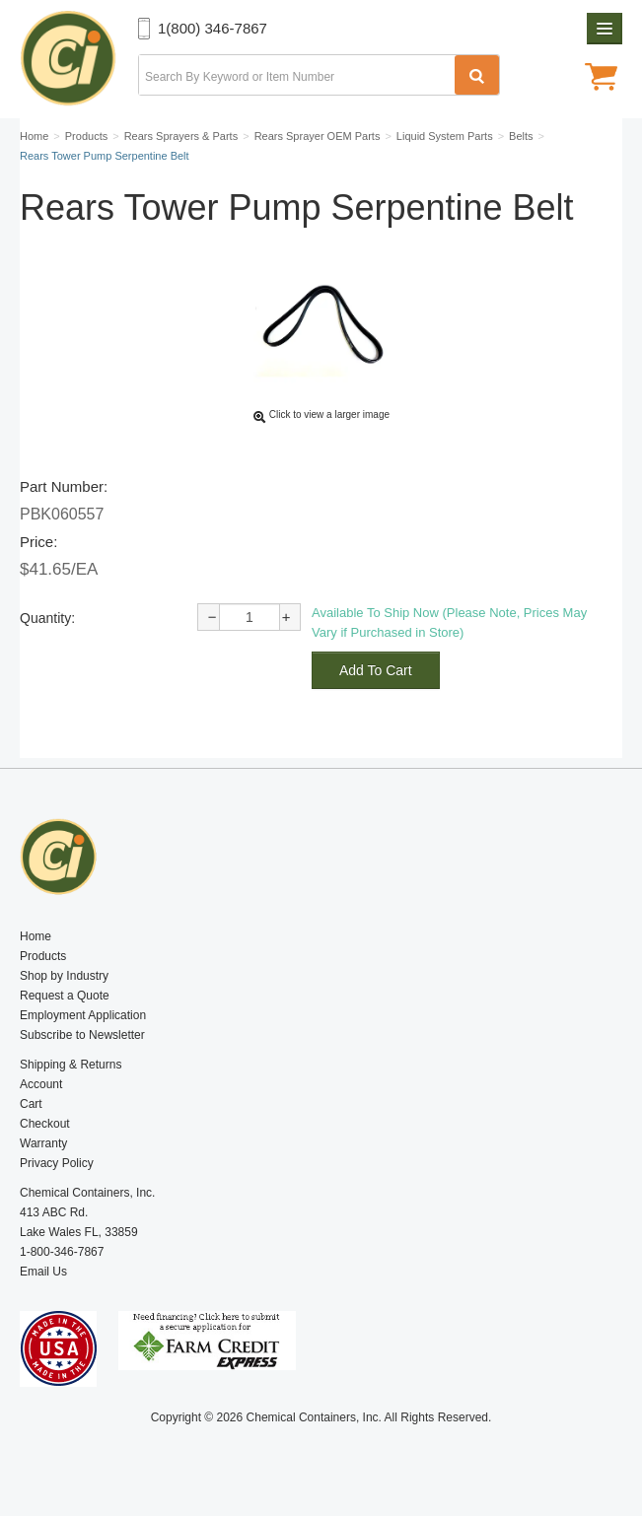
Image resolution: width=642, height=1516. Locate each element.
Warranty (43, 1143)
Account (41, 1084)
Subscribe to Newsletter (82, 1035)
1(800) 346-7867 (212, 28)
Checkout (45, 1124)
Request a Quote (64, 995)
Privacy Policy (57, 1163)
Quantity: (47, 618)
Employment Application (83, 1015)
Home (35, 936)
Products (43, 956)
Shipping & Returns (70, 1064)
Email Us (43, 1271)
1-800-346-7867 (62, 1252)
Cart (31, 1104)
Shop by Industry (64, 976)
